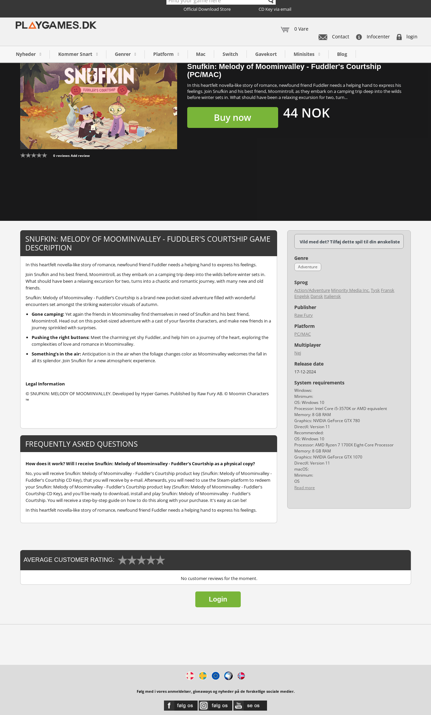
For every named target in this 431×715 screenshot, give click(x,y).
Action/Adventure (312, 290)
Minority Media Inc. (350, 290)
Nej (297, 353)
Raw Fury (303, 315)
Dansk (316, 296)
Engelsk (301, 296)
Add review (80, 155)
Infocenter (373, 36)
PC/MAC (302, 334)
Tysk (375, 290)
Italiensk (332, 296)
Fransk (387, 290)
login (407, 36)
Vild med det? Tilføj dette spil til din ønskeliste (350, 242)
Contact (334, 36)
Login (218, 599)
